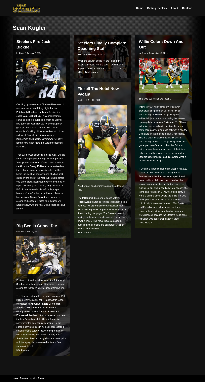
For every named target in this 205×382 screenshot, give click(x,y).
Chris (21, 53)
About (174, 8)
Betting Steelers (157, 8)
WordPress (38, 378)
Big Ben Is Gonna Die (36, 226)
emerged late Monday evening (159, 153)
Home (139, 8)
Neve (15, 378)
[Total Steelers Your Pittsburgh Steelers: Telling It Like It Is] (27, 8)
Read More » (91, 72)
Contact (187, 8)
